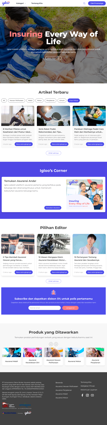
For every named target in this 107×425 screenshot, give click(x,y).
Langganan (70, 308)
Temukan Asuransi (53, 208)
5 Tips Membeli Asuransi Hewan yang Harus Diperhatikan (14, 260)
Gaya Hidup (73, 100)
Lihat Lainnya (53, 153)
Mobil (30, 100)
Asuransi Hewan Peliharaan (67, 386)
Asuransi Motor (62, 398)
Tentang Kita (37, 3)
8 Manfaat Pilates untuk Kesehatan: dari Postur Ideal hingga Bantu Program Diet (16, 132)
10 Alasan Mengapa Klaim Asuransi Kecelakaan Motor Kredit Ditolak (52, 260)
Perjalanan (50, 100)
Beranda (59, 383)
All (4, 100)
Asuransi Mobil (62, 394)
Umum (62, 100)
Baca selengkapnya (23, 144)
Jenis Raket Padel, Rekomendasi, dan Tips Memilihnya (50, 132)
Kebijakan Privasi (88, 386)
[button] (51, 344)
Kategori (21, 3)
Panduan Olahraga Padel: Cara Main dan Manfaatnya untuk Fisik (89, 132)
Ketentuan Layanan (89, 390)
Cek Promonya (97, 3)
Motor (39, 100)
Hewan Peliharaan (16, 100)
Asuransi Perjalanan (64, 390)
